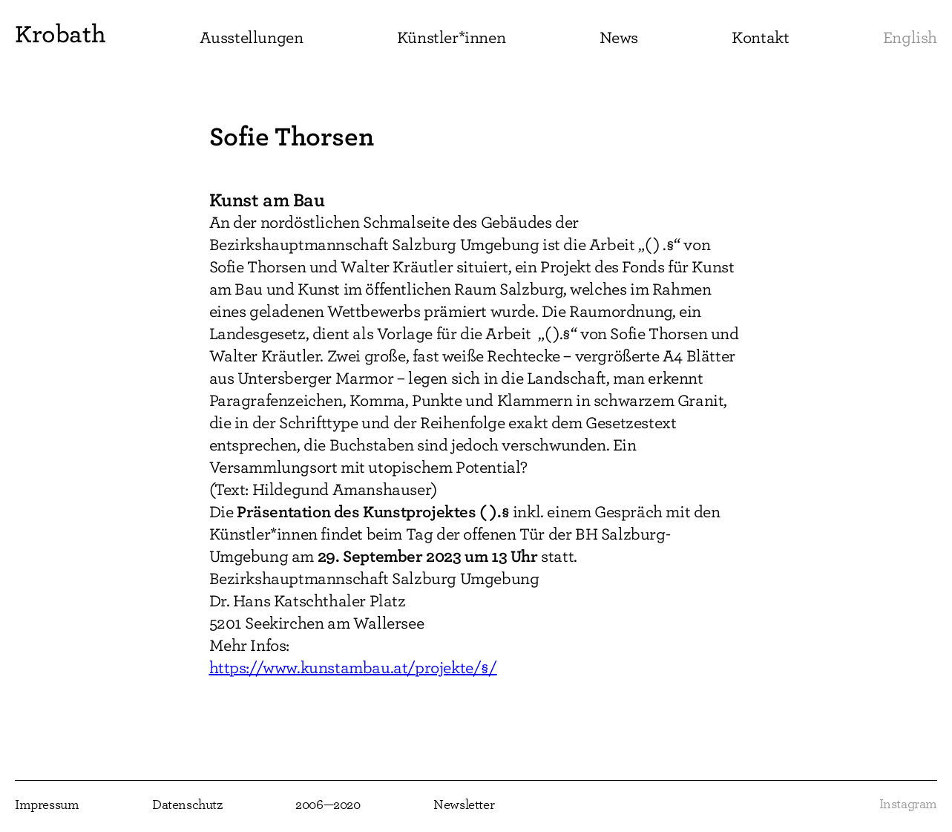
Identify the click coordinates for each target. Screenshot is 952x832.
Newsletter (463, 805)
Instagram (908, 804)
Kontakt (760, 38)
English (910, 38)
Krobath (60, 34)
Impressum (47, 805)
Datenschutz (187, 805)
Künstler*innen (451, 38)
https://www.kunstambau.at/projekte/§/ (353, 668)
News (619, 38)
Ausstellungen (251, 38)
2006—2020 (327, 805)
